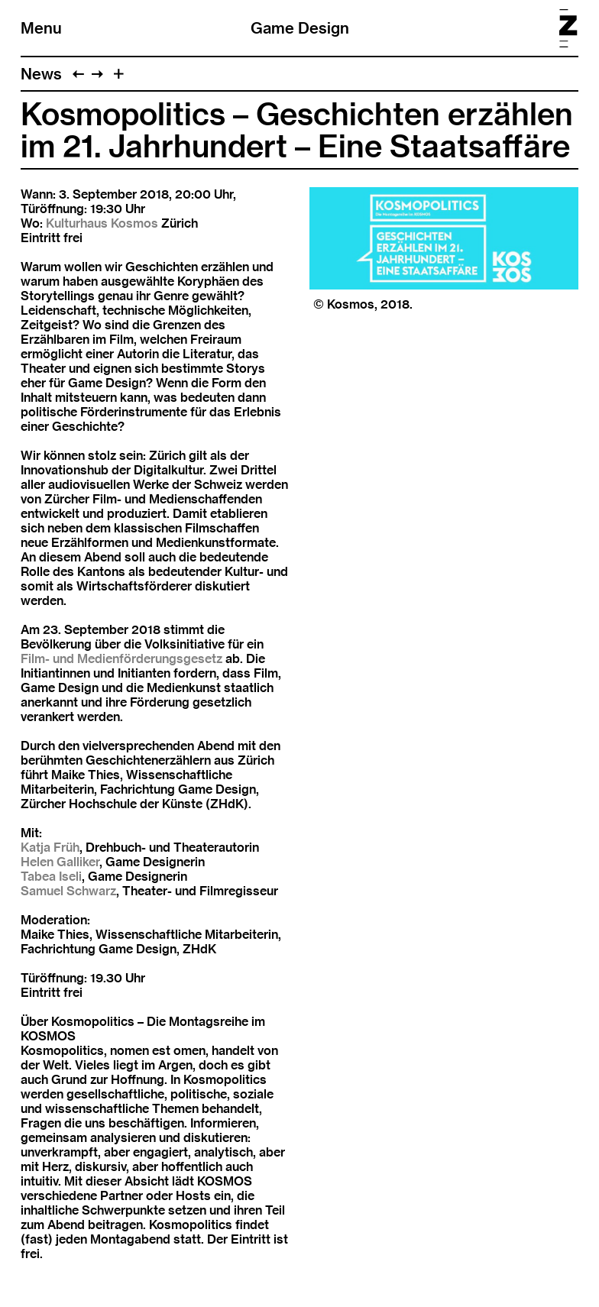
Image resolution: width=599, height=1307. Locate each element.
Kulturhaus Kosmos (102, 223)
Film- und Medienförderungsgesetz (121, 659)
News (41, 73)
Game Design (300, 27)
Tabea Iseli (51, 877)
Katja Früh (50, 848)
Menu (41, 27)
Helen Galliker (60, 862)
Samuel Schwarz (68, 891)
